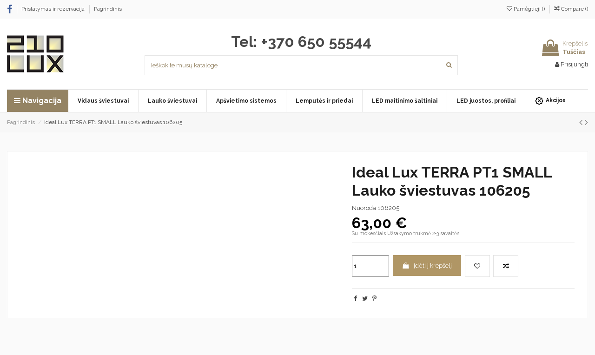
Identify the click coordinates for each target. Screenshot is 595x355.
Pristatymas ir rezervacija (53, 9)
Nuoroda (364, 207)
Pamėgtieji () (526, 9)
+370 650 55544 (316, 42)
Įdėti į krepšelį (427, 265)
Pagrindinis (108, 9)
